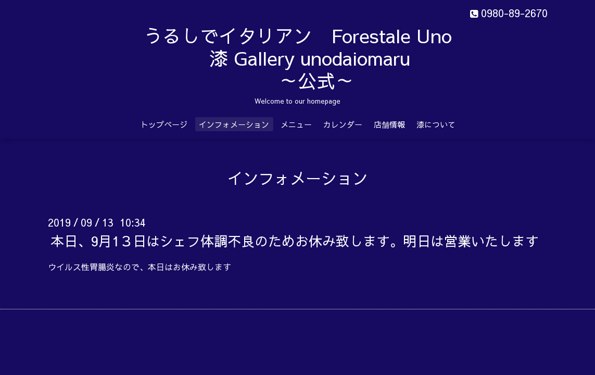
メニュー (296, 124)
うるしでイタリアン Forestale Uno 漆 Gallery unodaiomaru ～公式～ (324, 57)
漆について (435, 124)
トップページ (164, 124)
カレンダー (342, 124)
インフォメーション (234, 124)
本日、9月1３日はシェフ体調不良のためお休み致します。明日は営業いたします (294, 240)
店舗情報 (389, 124)
